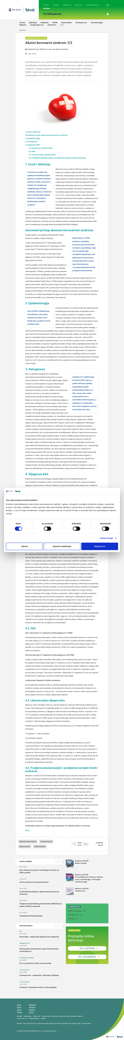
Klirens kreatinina (75, 911)
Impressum (36, 1016)
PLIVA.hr (43, 1018)
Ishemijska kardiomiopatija (30, 916)
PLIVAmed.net (52, 14)
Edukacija (67, 5)
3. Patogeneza (31, 142)
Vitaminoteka (86, 1023)
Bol (20, 931)
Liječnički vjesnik (42, 1023)
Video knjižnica (92, 5)
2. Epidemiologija (32, 138)
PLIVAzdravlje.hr (34, 1018)
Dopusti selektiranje (62, 546)
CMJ (24, 1023)
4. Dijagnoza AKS (32, 145)
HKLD (27, 830)
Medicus (78, 5)
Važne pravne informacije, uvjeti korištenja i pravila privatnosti (62, 1016)
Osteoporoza (24, 970)
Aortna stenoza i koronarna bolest (34, 882)
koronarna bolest (46, 841)
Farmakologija (24, 943)
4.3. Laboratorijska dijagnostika (42, 155)
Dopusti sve (99, 546)
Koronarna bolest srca (36, 38)
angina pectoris (25, 846)
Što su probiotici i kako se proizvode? (35, 963)
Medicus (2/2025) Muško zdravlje (77, 863)
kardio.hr (33, 1023)
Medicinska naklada (70, 1023)
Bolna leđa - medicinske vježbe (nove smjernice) (39, 937)
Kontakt (19, 1016)
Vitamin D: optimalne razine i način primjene (37, 987)
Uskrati (24, 546)
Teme (19, 1005)
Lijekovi (56, 5)
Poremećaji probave (26, 958)
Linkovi (31, 1012)
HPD (28, 1023)
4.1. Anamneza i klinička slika (40, 148)
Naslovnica (22, 30)
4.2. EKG (31, 151)
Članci (46, 5)
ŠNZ (79, 1023)
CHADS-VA (73, 915)
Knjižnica (32, 1007)
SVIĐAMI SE (83, 844)
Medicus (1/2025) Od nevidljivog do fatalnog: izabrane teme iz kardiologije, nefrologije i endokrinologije (84, 878)
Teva (18, 1018)
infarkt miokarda (39, 846)
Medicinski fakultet (55, 1023)
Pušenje (71, 919)
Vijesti (19, 1010)
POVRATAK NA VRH (99, 844)
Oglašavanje (27, 1016)
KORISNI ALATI (74, 907)
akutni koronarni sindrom (28, 841)
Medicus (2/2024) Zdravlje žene (77, 891)
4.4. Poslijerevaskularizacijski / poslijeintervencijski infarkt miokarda (57, 158)
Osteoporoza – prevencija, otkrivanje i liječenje (39, 975)
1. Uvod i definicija (32, 132)
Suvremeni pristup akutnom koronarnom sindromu (46, 135)
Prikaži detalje (106, 538)
